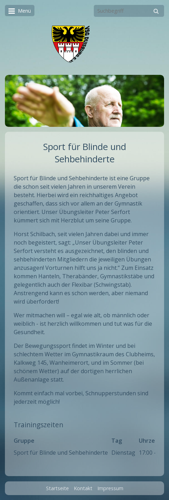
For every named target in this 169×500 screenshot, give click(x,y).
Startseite (57, 488)
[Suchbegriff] (129, 11)
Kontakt (83, 488)
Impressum (110, 488)
